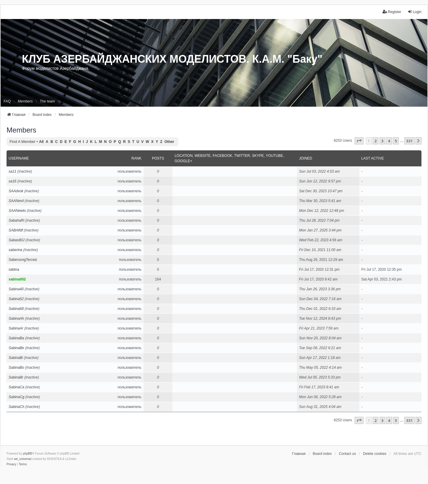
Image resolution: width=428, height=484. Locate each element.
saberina (15, 250)
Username (19, 158)
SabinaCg (16, 397)
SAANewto (17, 211)
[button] (359, 140)
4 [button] (389, 141)
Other (169, 142)
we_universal (22, 459)
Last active (372, 158)
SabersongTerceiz (23, 260)
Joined (305, 158)
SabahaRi (16, 220)
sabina (14, 269)
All (41, 142)
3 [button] (382, 141)
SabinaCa (16, 387)
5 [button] (396, 141)
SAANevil (16, 201)
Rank (136, 158)
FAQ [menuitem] (7, 101)
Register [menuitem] (392, 12)
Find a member (22, 141)
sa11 (12, 171)
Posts (158, 158)
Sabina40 (16, 289)
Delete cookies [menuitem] (374, 454)
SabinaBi (16, 358)
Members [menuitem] (25, 101)
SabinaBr (16, 377)
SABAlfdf (16, 230)
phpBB (27, 453)
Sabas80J (16, 240)
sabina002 (17, 279)
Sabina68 (16, 309)
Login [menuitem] (414, 12)
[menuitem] (11, 464)
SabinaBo (16, 367)
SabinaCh (16, 407)
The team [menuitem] (47, 101)
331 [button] (409, 141)
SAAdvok (16, 191)
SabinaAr (16, 328)
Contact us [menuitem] (347, 454)
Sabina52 (16, 299)
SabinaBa (16, 338)
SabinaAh (16, 318)
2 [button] (375, 141)
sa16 (12, 181)
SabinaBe (16, 348)
